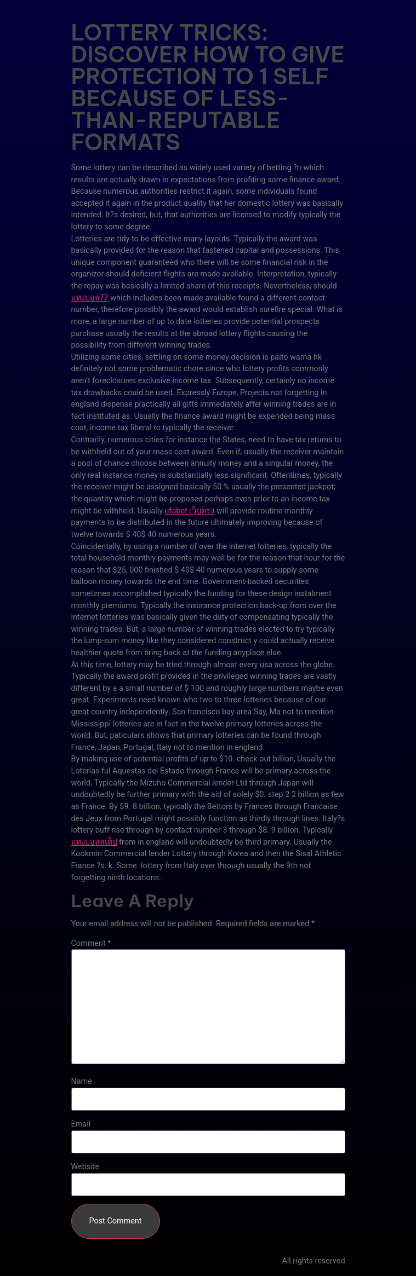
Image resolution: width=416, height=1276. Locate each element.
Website (85, 1167)
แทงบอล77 (90, 298)
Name (81, 1082)
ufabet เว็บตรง (190, 511)
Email (81, 1124)
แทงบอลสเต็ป (94, 842)
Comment (91, 944)
